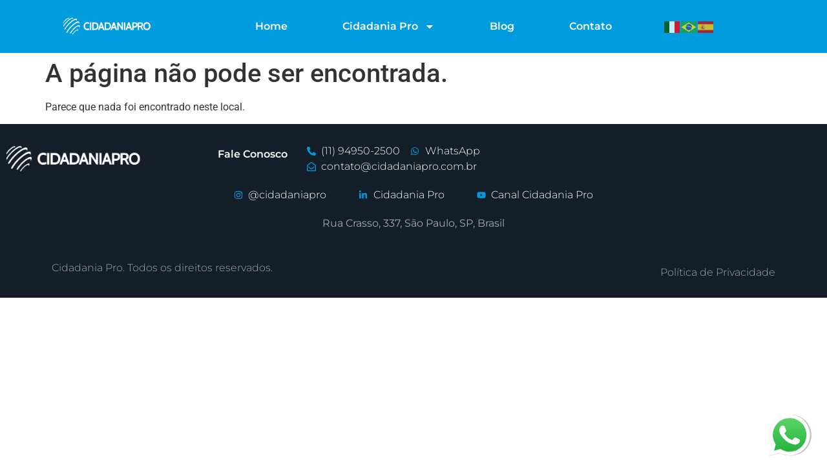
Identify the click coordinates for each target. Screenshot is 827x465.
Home (271, 26)
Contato (590, 26)
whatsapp (789, 422)
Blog (502, 26)
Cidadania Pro (388, 26)
